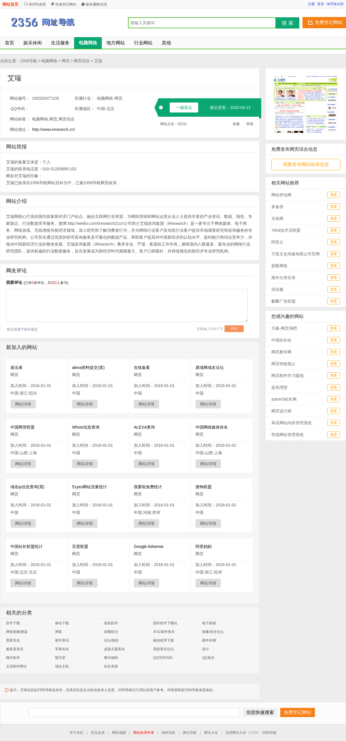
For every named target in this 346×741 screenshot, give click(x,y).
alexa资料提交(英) (88, 367)
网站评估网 (281, 195)
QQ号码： (20, 108)
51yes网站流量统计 (89, 486)
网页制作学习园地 (287, 375)
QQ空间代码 (162, 658)
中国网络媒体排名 (211, 427)
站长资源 (111, 666)
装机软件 (111, 623)
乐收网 (277, 218)
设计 (205, 649)
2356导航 (28, 61)
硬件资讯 (62, 640)
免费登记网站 (329, 22)
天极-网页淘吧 (284, 328)
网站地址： (20, 129)
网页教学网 (281, 352)
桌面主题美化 (114, 649)
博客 (58, 632)
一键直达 (184, 107)
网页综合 (82, 61)
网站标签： (20, 119)
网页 (66, 61)
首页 (9, 42)
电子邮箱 (209, 623)
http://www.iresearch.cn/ (53, 129)
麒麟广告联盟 (283, 301)
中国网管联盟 (22, 427)
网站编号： (20, 98)
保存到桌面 (37, 4)
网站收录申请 (143, 733)
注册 (311, 4)
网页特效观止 (283, 363)
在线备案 (142, 367)
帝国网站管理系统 (287, 434)
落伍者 (16, 367)
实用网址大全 (235, 733)
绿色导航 (168, 733)
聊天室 (60, 658)
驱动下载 (62, 623)
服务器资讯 (14, 649)
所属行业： (85, 98)
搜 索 (288, 23)
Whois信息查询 (85, 427)
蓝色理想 (279, 387)
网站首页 (10, 4)
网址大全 (211, 733)
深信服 (277, 289)
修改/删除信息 (96, 4)
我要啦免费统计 (148, 486)
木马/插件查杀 (164, 632)
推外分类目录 (283, 277)
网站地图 (119, 733)
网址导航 (190, 733)
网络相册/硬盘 (17, 632)
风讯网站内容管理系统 (291, 423)
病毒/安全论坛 (213, 632)
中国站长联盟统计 (26, 546)
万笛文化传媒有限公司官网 (295, 254)
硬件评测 (209, 640)
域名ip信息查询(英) (27, 486)
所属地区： (85, 108)
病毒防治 (111, 632)
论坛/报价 (111, 640)
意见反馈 (98, 733)
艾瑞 (98, 61)
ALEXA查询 (144, 427)
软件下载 (13, 623)
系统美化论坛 (163, 649)
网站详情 (23, 404)
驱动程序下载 (163, 640)
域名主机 (62, 666)
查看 (333, 195)
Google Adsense (148, 546)
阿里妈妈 (203, 546)
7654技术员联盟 (285, 230)
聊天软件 (13, 658)
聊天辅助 (111, 658)
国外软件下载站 (165, 623)
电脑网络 (49, 61)
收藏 (236, 124)
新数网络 (279, 265)
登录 (320, 4)
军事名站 (62, 649)
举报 (249, 124)
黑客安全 (13, 640)
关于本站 (76, 733)
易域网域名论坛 (209, 367)
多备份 (277, 206)
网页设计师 (281, 411)
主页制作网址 (16, 666)
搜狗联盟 (203, 486)
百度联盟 (80, 546)
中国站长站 (281, 340)
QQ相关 (208, 658)
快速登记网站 (65, 4)
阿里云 (277, 242)
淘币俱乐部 (335, 4)
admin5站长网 (284, 399)
